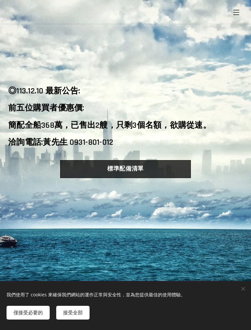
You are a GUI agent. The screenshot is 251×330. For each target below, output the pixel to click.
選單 (236, 12)
